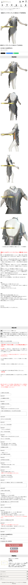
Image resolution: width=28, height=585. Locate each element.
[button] (20, 2)
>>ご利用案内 (23, 246)
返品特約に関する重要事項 (6, 541)
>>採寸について (9, 307)
